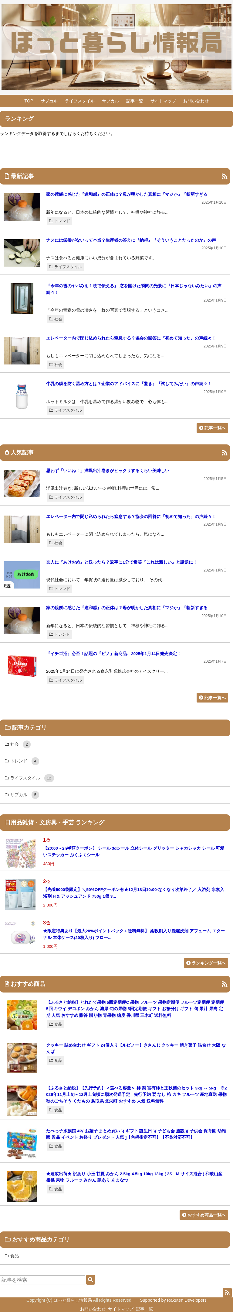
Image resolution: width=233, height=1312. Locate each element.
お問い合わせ (196, 100)
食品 (55, 1024)
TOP (28, 100)
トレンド (59, 221)
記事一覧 (134, 100)
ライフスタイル (80, 100)
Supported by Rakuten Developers (173, 1300)
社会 (55, 319)
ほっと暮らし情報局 (73, 1300)
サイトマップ (163, 100)
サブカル (49, 100)
